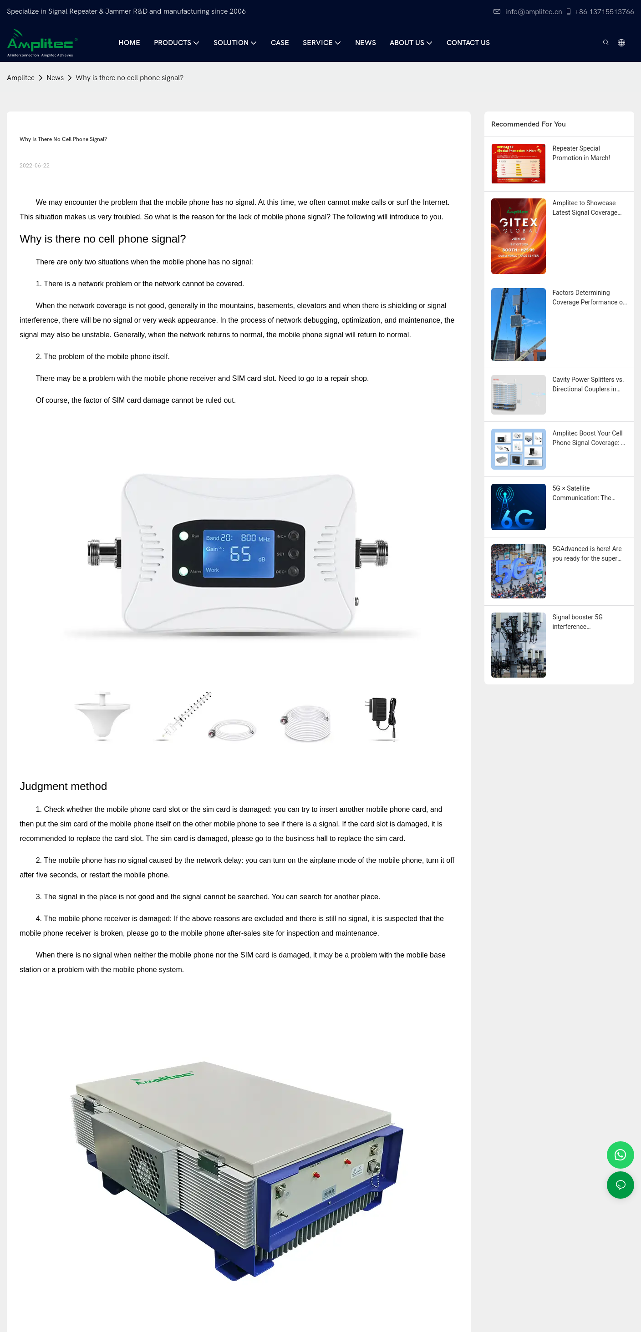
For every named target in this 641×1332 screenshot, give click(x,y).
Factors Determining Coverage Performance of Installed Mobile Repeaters (589, 298)
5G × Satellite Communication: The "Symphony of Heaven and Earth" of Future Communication (590, 494)
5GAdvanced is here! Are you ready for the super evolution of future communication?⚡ (587, 554)
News (55, 78)
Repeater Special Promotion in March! (581, 153)
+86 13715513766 (599, 12)
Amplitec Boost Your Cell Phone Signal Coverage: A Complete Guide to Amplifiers (589, 439)
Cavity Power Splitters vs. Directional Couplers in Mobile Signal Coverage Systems (588, 385)
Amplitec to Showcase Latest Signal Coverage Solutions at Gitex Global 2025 (587, 208)
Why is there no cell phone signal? (129, 78)
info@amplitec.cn (527, 12)
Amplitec (21, 78)
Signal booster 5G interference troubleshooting (578, 622)
